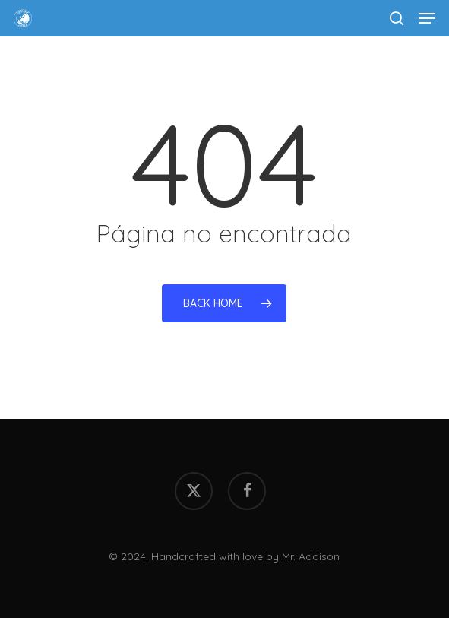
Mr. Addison (311, 556)
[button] (427, 18)
